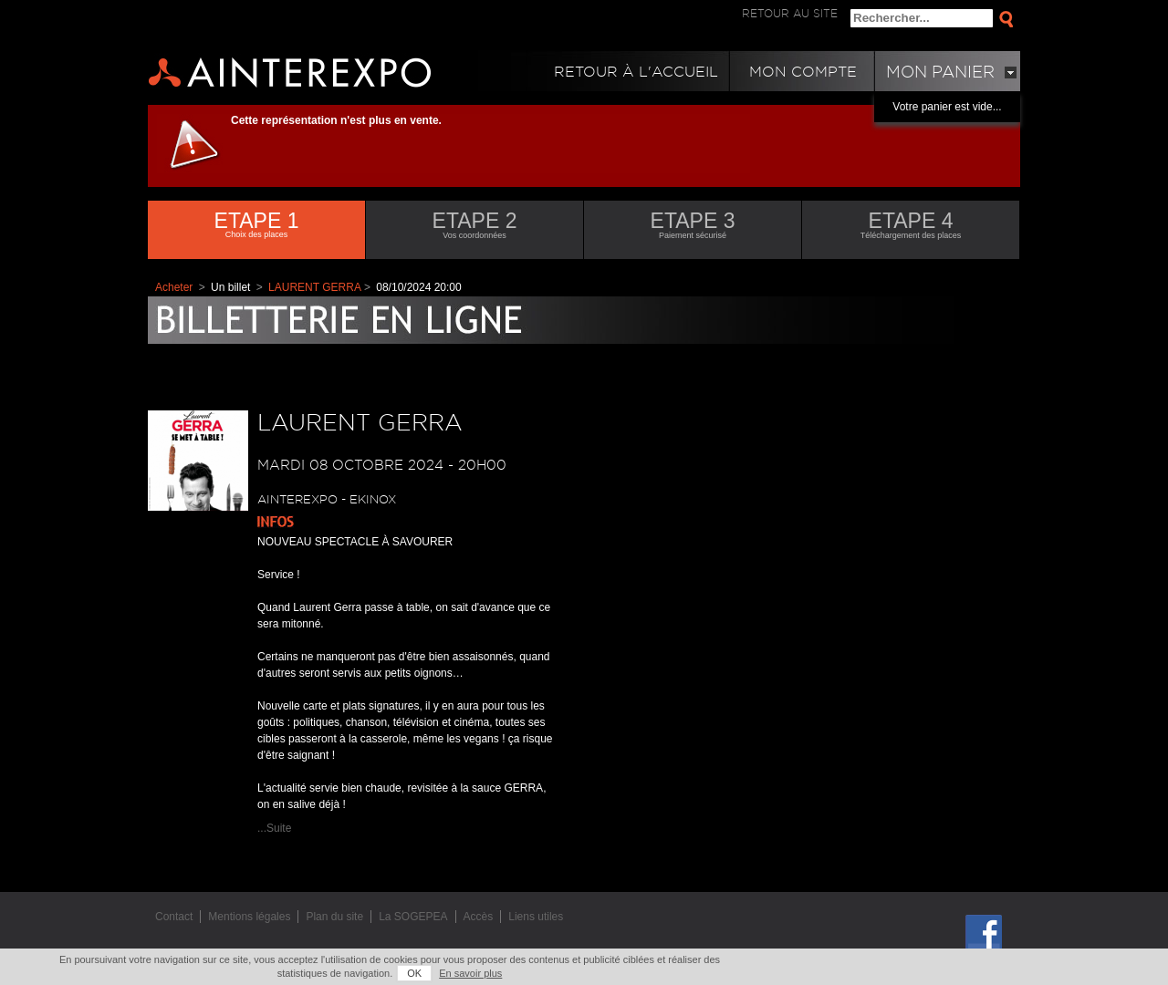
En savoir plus (470, 973)
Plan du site (334, 916)
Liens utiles (535, 916)
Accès (479, 916)
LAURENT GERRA (314, 287)
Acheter (174, 287)
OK (414, 973)
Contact (174, 916)
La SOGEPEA (413, 916)
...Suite (274, 828)
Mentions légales (249, 916)
